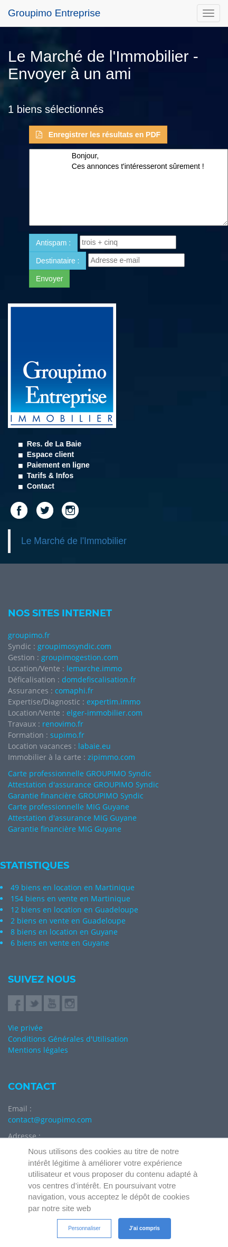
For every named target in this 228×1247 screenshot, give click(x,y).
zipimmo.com (111, 757)
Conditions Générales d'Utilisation (68, 1039)
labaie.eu (94, 746)
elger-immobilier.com (104, 713)
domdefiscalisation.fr (99, 679)
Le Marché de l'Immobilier (74, 541)
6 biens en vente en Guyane (60, 943)
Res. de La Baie (53, 444)
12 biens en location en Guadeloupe (74, 910)
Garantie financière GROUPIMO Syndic (76, 796)
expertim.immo (113, 702)
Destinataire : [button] (57, 260)
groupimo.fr (29, 635)
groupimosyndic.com (74, 646)
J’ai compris (144, 1228)
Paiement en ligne (57, 465)
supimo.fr (67, 735)
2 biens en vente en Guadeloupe (68, 921)
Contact (39, 486)
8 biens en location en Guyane (64, 932)
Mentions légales (38, 1050)
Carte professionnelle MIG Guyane (68, 807)
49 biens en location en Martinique (73, 887)
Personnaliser (84, 1228)
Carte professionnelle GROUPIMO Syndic (79, 773)
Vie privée (25, 1028)
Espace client (49, 454)
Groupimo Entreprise (54, 12)
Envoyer (49, 278)
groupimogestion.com (79, 657)
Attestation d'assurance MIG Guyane (72, 818)
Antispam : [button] (53, 243)
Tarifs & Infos (49, 475)
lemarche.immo (94, 668)
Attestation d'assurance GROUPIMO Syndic (83, 784)
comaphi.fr (74, 691)
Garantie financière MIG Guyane (64, 829)
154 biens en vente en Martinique (70, 898)
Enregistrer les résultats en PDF (98, 134)
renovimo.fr (62, 724)
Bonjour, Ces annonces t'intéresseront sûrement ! (128, 187)
